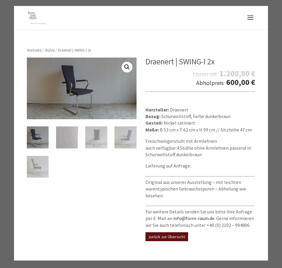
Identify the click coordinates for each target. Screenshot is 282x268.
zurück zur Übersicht (166, 236)
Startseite (34, 50)
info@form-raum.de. (194, 218)
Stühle (50, 50)
